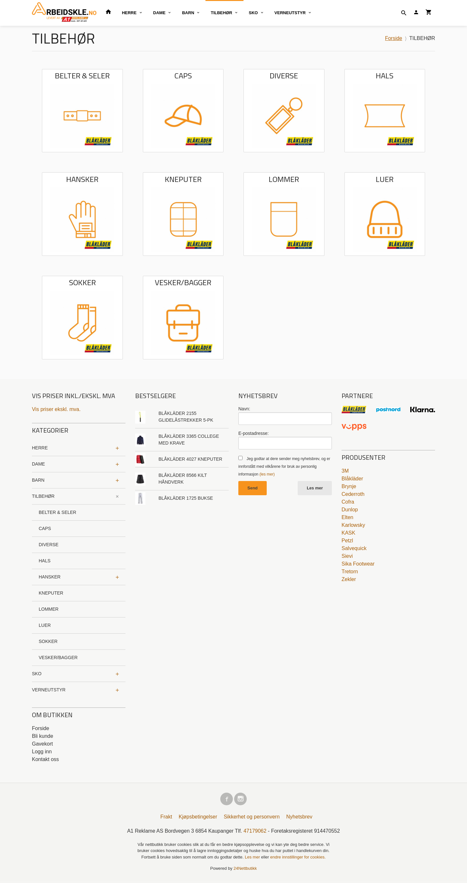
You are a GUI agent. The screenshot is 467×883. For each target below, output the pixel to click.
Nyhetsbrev (299, 818)
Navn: (244, 408)
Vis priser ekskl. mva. (56, 409)
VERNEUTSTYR (290, 12)
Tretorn (350, 571)
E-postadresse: (253, 433)
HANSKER (50, 576)
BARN (188, 12)
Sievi (347, 556)
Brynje (349, 486)
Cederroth (353, 494)
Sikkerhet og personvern (252, 818)
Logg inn (42, 751)
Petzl (347, 540)
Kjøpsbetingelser (198, 818)
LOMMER (48, 609)
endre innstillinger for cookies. (298, 858)
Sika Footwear (358, 564)
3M (345, 471)
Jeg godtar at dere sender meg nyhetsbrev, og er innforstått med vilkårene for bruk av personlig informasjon (284, 467)
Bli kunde (42, 736)
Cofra (348, 502)
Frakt (166, 818)
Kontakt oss (45, 759)
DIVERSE (48, 544)
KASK (348, 533)
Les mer (315, 488)
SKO (253, 12)
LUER (45, 625)
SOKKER (48, 641)
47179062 (254, 832)
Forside (393, 38)
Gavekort (42, 744)
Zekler (349, 579)
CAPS (45, 528)
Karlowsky (353, 525)
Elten (347, 517)
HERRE (129, 12)
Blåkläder (352, 478)
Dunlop (350, 509)
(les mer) (266, 474)
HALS (45, 560)
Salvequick (354, 548)
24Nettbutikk (245, 870)
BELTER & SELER (57, 512)
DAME (159, 12)
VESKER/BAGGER (58, 657)
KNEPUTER (51, 593)
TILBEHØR (221, 12)
